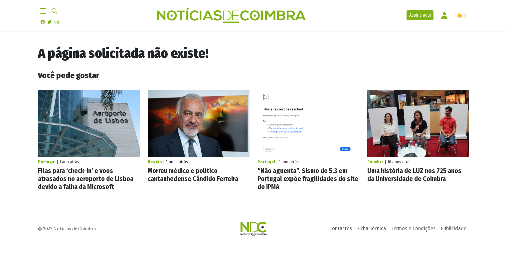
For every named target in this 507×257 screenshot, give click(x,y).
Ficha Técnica (371, 228)
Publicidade (453, 228)
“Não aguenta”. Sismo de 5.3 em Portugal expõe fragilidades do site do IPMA (307, 179)
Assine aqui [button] (420, 15)
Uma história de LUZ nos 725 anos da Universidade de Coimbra (414, 175)
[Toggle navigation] (45, 11)
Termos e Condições (413, 228)
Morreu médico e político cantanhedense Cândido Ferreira (193, 175)
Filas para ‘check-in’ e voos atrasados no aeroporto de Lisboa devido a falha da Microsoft (85, 179)
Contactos (340, 228)
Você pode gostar (68, 75)
